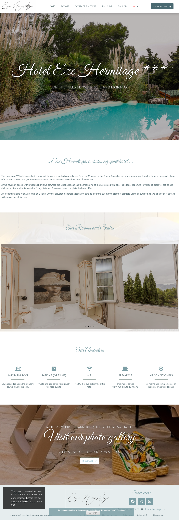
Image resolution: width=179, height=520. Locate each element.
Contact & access (85, 6)
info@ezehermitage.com (155, 509)
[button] (85, 326)
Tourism (107, 6)
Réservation (158, 515)
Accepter (93, 513)
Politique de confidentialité (135, 515)
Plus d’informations (117, 510)
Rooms (65, 6)
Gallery (122, 6)
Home (51, 6)
